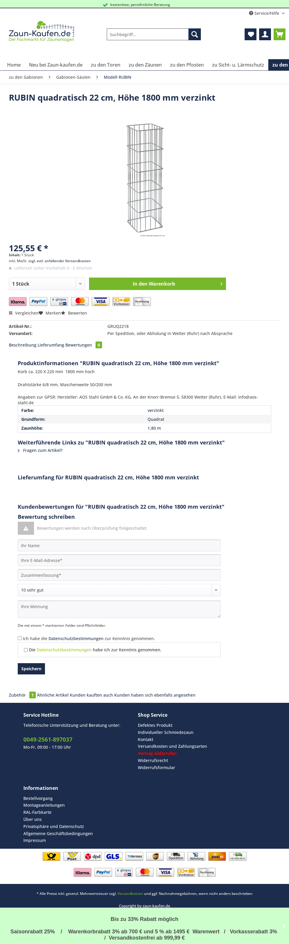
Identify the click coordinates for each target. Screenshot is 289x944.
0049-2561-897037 (47, 739)
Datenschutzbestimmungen (76, 638)
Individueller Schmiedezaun (165, 732)
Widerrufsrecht (153, 760)
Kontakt (145, 739)
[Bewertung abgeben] (119, 590)
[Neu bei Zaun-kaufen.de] (56, 64)
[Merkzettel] (250, 34)
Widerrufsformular (156, 767)
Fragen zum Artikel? (40, 450)
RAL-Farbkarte (37, 812)
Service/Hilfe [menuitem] (264, 13)
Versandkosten (130, 893)
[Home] (14, 64)
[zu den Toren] (106, 64)
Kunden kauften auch (91, 695)
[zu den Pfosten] (187, 64)
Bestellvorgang (38, 798)
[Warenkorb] (279, 34)
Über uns (32, 819)
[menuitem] (154, 37)
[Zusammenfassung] (119, 575)
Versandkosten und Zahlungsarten (172, 746)
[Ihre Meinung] (119, 609)
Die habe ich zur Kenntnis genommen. (95, 650)
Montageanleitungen (44, 805)
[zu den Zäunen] (145, 64)
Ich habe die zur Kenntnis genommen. (89, 638)
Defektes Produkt (155, 725)
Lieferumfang (51, 345)
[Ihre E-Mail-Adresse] (119, 560)
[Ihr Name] (119, 545)
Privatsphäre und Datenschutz (53, 826)
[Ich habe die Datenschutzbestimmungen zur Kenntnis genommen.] (20, 638)
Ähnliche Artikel (53, 695)
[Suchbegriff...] (154, 34)
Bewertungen (83, 345)
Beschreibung (22, 345)
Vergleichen (24, 313)
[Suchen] (194, 34)
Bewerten (74, 313)
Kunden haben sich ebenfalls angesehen (155, 695)
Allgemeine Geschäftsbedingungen (58, 833)
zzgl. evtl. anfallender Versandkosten (59, 260)
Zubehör (23, 695)
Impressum (34, 840)
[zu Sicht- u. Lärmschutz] (238, 64)
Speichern (31, 668)
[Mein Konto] (265, 34)
